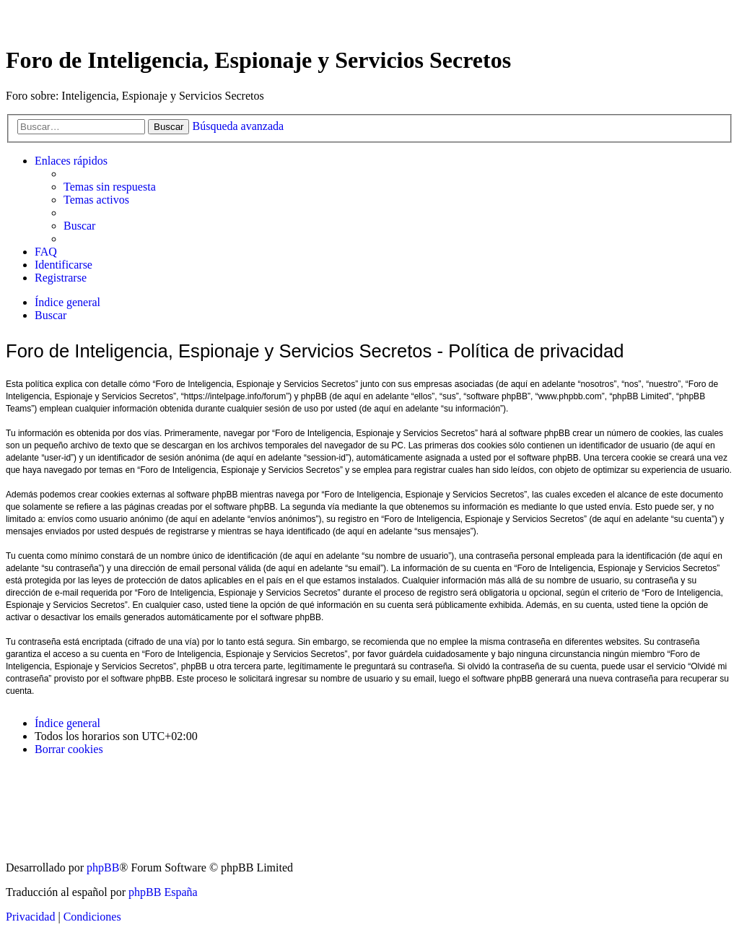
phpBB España (163, 892)
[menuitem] (110, 187)
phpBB (103, 867)
